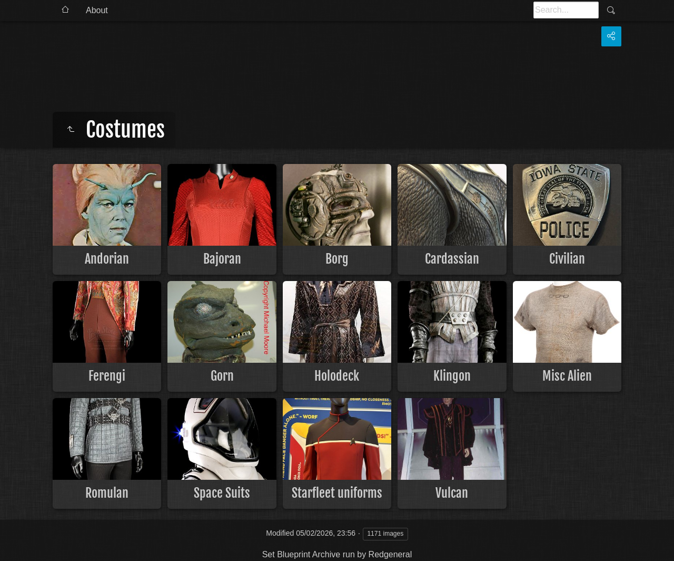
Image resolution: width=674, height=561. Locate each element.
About (97, 10)
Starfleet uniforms (337, 493)
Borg (337, 259)
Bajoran (222, 259)
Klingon (452, 376)
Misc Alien (567, 376)
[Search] (566, 10)
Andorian (107, 259)
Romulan (106, 493)
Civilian (567, 259)
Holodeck (336, 376)
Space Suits (222, 493)
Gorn (222, 376)
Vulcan (451, 493)
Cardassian (452, 259)
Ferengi (106, 376)
